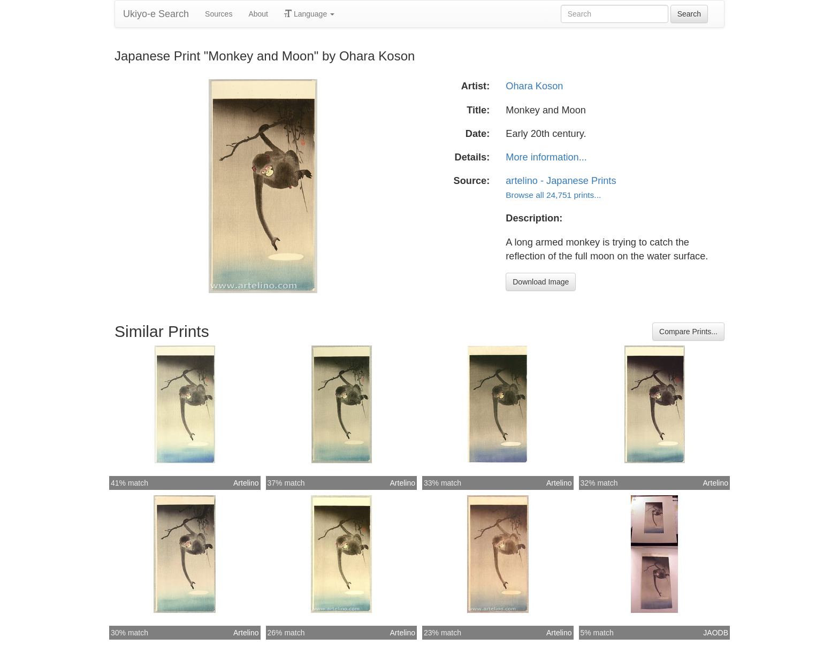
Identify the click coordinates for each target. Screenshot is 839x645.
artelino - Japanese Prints (561, 180)
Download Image (541, 282)
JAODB (715, 632)
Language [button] (309, 14)
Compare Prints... (688, 331)
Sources (218, 14)
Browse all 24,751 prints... (553, 194)
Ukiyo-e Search (156, 14)
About (258, 14)
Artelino (245, 483)
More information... (546, 157)
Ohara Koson (534, 86)
